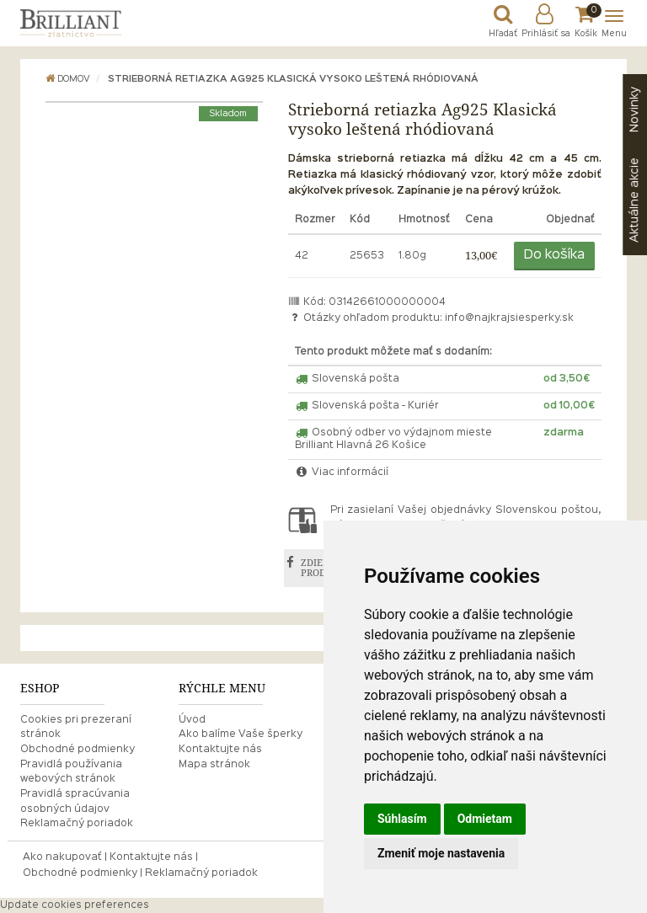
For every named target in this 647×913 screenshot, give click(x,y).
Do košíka (554, 255)
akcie (634, 200)
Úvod (192, 720)
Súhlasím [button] (402, 818)
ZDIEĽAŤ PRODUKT (323, 568)
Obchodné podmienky (77, 749)
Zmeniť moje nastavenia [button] (441, 853)
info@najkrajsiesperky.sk (509, 318)
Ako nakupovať (62, 857)
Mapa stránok (214, 765)
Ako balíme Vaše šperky (240, 734)
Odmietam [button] (484, 818)
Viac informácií (342, 472)
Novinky (634, 109)
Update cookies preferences (74, 905)
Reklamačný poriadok (76, 824)
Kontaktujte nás (220, 749)
